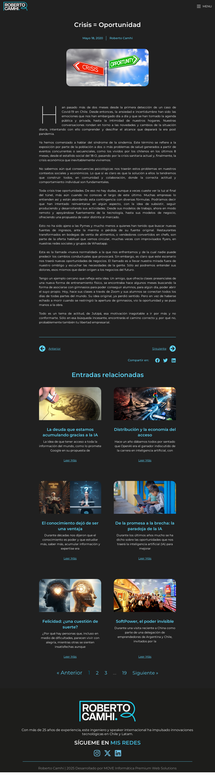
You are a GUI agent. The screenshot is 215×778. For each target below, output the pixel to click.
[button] (157, 360)
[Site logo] (15, 6)
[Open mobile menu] (204, 6)
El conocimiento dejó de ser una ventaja (70, 531)
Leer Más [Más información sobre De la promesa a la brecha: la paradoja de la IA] (144, 564)
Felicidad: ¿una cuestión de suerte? (70, 629)
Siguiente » (146, 678)
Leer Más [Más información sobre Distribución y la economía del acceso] (144, 465)
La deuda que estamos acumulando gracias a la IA (70, 434)
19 (123, 678)
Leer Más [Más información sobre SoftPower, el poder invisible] (144, 662)
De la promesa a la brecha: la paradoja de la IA (145, 531)
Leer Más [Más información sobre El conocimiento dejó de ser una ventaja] (70, 564)
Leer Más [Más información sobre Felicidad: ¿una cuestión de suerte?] (70, 662)
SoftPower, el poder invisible (145, 629)
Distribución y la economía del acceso (145, 432)
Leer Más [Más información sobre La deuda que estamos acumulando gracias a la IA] (70, 465)
